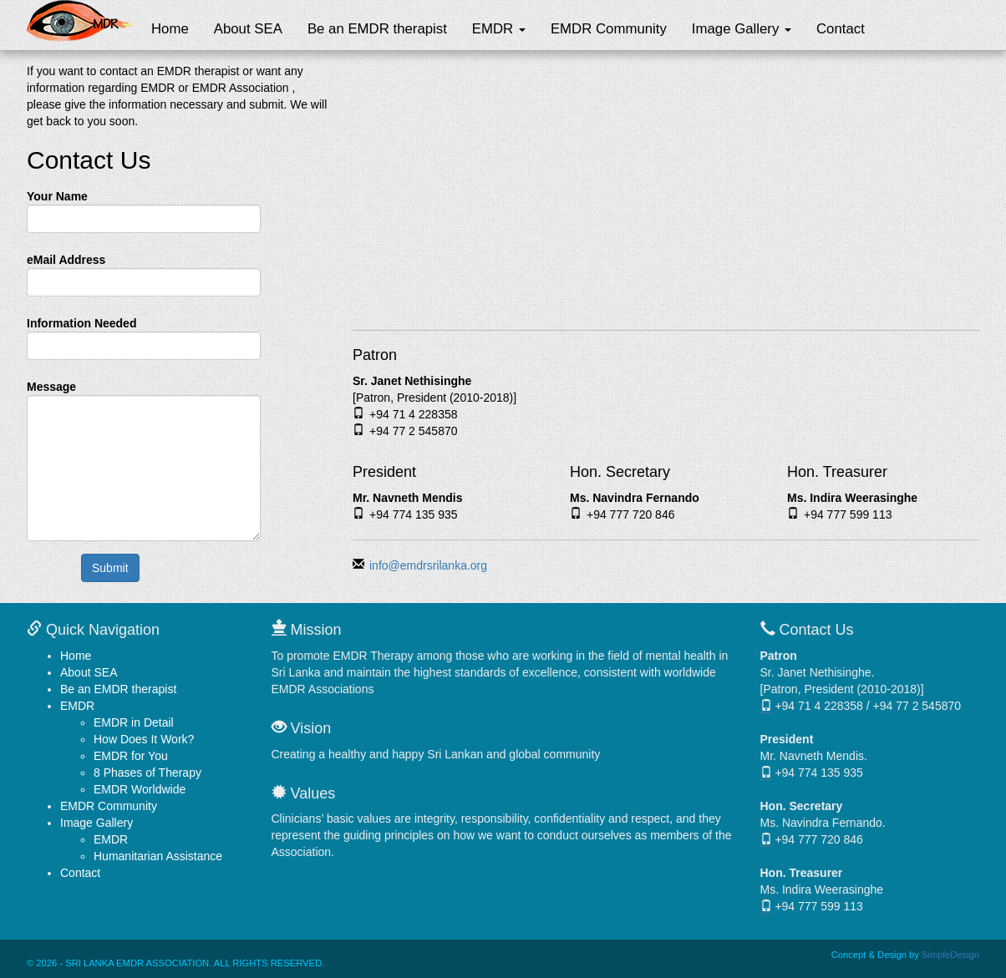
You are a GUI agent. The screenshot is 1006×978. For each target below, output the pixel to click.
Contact (840, 29)
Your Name (57, 196)
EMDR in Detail (134, 722)
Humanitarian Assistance (158, 856)
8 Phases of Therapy (147, 772)
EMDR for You (131, 756)
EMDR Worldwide (139, 789)
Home (170, 29)
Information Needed (81, 323)
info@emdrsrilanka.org (428, 565)
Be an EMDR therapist (377, 29)
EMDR (499, 29)
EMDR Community (609, 29)
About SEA (248, 29)
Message (51, 386)
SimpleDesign (950, 955)
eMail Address (66, 259)
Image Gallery (741, 29)
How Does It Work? (144, 739)
